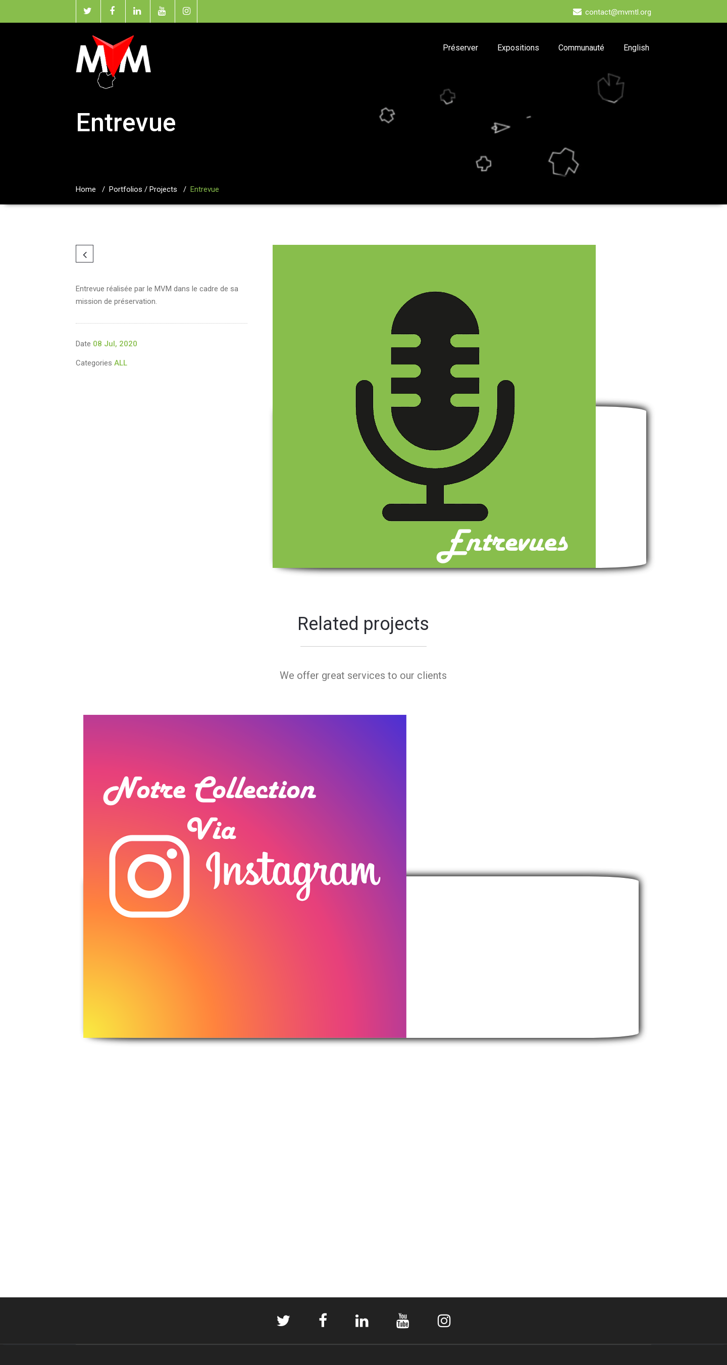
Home (86, 189)
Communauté (581, 47)
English (636, 47)
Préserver (460, 47)
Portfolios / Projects (143, 189)
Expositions (518, 47)
